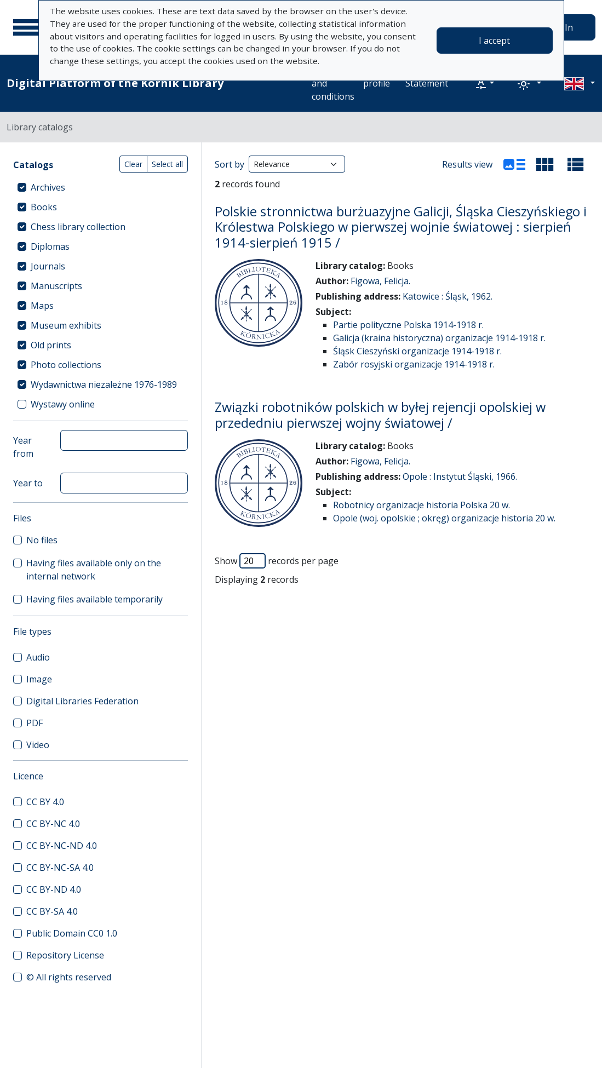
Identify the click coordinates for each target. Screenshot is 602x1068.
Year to (28, 483)
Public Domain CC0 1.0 (71, 933)
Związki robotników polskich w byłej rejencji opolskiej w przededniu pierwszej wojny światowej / (380, 414)
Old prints (51, 345)
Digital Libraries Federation (82, 701)
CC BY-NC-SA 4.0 (60, 868)
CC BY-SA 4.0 (52, 911)
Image (39, 679)
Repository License (65, 955)
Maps (42, 306)
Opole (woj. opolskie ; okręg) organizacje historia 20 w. (444, 518)
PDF (34, 723)
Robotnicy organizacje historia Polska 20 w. (421, 505)
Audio (38, 657)
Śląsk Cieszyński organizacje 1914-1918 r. (417, 351)
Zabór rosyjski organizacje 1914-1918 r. (414, 364)
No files (42, 540)
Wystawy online (63, 404)
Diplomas (50, 246)
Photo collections (66, 365)
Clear (133, 164)
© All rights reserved (68, 977)
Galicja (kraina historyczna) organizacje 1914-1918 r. (439, 338)
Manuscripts (56, 286)
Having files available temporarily (94, 599)
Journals (48, 266)
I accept (494, 41)
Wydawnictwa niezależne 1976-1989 (104, 384)
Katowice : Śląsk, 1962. (447, 296)
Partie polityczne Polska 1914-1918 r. (408, 325)
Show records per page (277, 561)
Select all (167, 164)
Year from (23, 447)
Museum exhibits (66, 325)
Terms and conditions (333, 83)
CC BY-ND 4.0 (53, 889)
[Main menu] (27, 27)
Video (37, 745)
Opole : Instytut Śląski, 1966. (460, 476)
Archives (48, 187)
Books (44, 207)
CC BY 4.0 (45, 802)
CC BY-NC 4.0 (53, 824)
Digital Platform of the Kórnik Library (115, 83)
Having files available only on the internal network (93, 569)
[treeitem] (100, 187)
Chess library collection (78, 227)
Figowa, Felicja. (380, 281)
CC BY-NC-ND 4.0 (61, 846)
